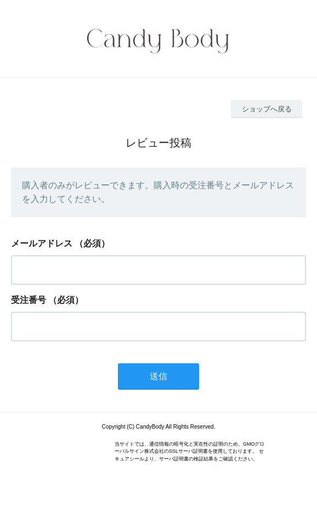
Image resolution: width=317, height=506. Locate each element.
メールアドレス (41, 243)
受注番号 (28, 300)
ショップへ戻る (267, 109)
